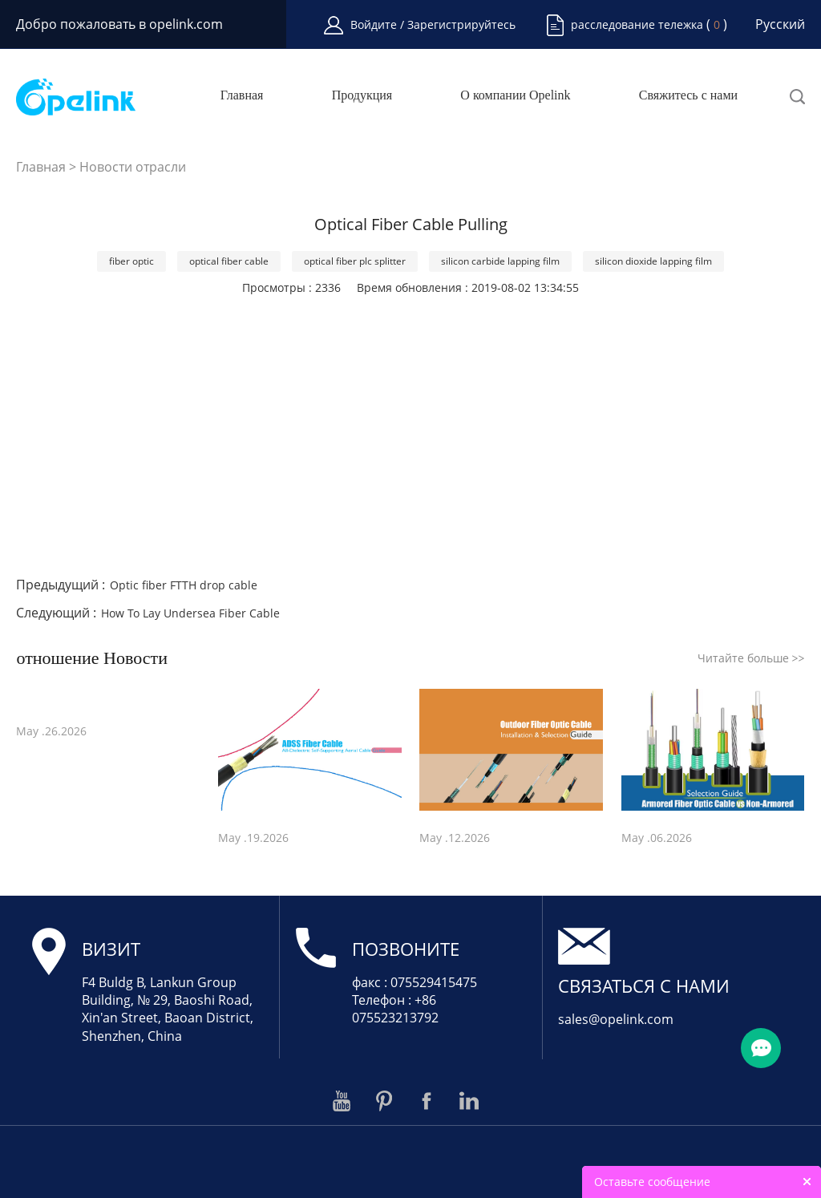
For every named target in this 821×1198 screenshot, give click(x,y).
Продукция (362, 95)
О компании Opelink (515, 95)
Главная (242, 95)
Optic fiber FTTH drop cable (183, 585)
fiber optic (131, 261)
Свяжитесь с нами (688, 95)
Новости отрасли (132, 167)
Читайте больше (751, 658)
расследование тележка (637, 24)
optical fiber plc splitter (355, 261)
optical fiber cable (229, 261)
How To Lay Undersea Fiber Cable (190, 613)
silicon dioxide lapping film (653, 261)
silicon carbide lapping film (500, 261)
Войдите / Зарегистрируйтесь (433, 24)
